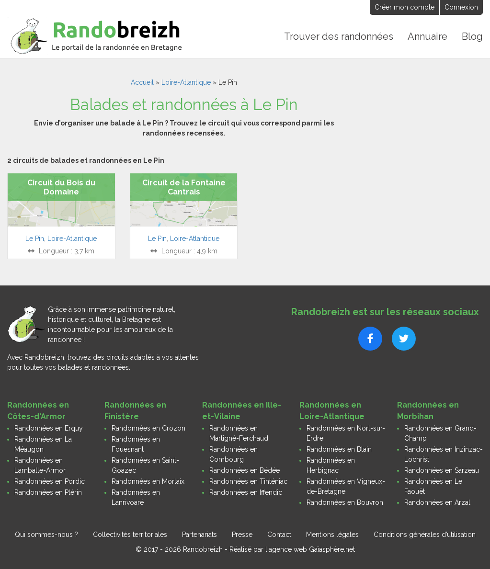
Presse (242, 534)
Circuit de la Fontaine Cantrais (184, 187)
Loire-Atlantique (186, 82)
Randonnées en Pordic (49, 481)
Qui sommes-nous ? (46, 534)
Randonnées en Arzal (437, 502)
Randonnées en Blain (339, 449)
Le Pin (34, 238)
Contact (279, 534)
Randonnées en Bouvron (345, 502)
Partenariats (199, 534)
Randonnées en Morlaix (148, 481)
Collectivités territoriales (130, 534)
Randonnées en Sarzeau (441, 470)
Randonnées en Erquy (48, 428)
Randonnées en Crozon (148, 428)
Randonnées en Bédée (244, 470)
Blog (472, 36)
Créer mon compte (404, 7)
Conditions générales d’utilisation (425, 534)
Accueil (142, 82)
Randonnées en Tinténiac (248, 481)
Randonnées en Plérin (48, 492)
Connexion (461, 7)
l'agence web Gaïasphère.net (310, 549)
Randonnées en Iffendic (245, 492)
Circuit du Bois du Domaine (61, 187)
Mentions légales (332, 534)
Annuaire (427, 36)
